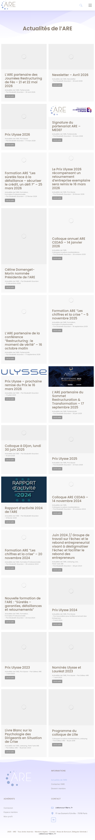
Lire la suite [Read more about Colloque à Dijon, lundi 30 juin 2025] (10, 460)
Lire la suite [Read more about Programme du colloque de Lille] (57, 745)
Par (15, 92)
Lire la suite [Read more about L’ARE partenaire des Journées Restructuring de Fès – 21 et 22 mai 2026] (10, 96)
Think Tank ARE (57, 564)
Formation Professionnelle (15, 194)
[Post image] (24, 56)
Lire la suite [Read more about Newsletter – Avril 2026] (57, 85)
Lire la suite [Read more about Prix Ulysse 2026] (10, 145)
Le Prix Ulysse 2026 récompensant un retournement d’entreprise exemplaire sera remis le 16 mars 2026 (71, 178)
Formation (24, 192)
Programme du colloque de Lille (65, 733)
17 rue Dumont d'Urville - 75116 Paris (71, 813)
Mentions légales (41, 832)
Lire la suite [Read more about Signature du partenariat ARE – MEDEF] (57, 140)
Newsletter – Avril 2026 (70, 75)
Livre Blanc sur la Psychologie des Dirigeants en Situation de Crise (23, 736)
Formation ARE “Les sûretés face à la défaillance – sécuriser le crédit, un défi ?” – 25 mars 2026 (23, 180)
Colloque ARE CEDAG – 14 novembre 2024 (70, 499)
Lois (76, 562)
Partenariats (25, 90)
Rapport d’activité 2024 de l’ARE (24, 510)
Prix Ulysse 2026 (17, 134)
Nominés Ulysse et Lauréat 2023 (66, 669)
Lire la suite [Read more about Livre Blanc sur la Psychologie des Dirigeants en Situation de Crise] (10, 752)
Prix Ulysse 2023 (17, 667)
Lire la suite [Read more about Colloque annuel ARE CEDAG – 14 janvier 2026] (57, 258)
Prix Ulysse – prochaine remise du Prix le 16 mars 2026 (23, 385)
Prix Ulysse (24, 139)
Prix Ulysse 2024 (64, 610)
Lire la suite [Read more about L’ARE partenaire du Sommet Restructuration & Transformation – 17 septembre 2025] (57, 417)
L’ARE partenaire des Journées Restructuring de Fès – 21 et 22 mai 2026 (23, 80)
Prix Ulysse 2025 (64, 458)
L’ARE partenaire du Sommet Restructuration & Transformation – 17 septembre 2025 (68, 399)
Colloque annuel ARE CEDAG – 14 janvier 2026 (68, 242)
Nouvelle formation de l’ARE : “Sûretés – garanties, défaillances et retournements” (23, 604)
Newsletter (71, 79)
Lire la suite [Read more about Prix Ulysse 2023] (10, 677)
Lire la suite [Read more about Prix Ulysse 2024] (57, 624)
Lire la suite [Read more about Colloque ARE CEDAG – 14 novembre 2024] (57, 513)
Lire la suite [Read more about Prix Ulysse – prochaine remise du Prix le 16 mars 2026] (10, 399)
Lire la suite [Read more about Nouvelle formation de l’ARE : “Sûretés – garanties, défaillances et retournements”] (10, 622)
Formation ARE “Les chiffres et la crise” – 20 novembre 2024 (23, 554)
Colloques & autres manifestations (65, 252)
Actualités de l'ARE (12, 90)
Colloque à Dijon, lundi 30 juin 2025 (23, 448)
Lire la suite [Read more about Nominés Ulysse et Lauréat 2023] (57, 681)
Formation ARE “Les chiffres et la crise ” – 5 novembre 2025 (70, 314)
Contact (52, 832)
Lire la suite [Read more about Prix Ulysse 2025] (57, 469)
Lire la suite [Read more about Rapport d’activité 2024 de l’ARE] (10, 522)
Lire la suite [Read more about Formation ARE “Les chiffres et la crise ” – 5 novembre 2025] (57, 330)
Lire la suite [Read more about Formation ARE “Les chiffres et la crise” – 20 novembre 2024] (10, 568)
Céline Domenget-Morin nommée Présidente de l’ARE (20, 273)
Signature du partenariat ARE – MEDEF (66, 126)
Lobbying (70, 562)
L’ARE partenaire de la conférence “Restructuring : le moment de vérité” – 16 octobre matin (23, 341)
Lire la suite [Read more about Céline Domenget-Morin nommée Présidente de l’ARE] (10, 287)
